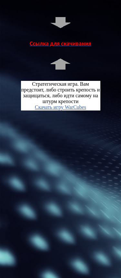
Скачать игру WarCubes (60, 107)
